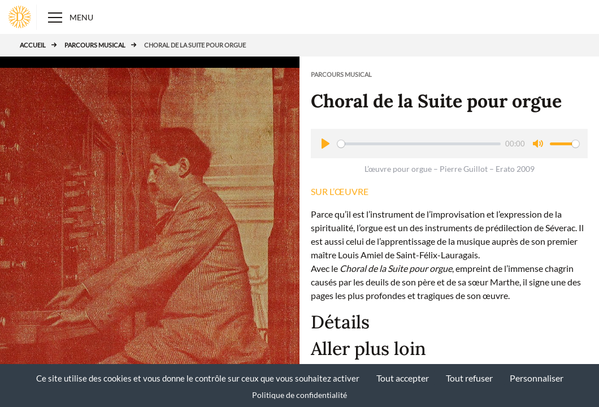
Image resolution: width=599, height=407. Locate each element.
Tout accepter (402, 378)
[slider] (419, 143)
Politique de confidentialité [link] (299, 395)
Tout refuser (469, 378)
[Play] (325, 144)
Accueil (33, 45)
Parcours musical (94, 45)
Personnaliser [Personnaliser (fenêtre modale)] (536, 378)
